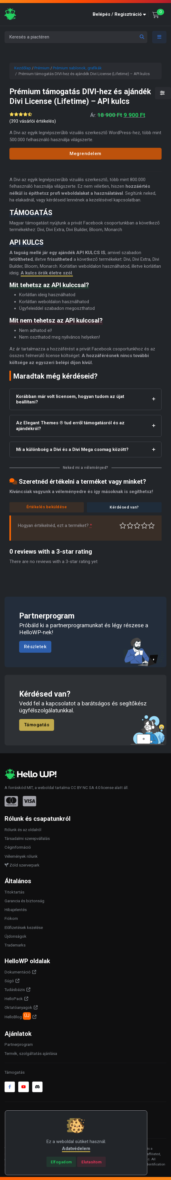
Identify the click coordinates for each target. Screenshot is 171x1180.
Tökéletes (151, 525)
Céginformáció (18, 847)
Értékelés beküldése (46, 507)
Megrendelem (85, 153)
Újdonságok (15, 936)
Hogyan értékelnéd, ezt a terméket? (55, 525)
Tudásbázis (15, 989)
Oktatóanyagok (18, 1007)
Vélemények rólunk (21, 856)
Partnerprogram (19, 1044)
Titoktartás (14, 892)
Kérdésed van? (124, 507)
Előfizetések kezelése (24, 927)
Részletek (35, 646)
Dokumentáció (18, 972)
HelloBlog (18, 1015)
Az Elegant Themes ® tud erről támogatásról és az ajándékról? (70, 425)
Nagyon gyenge (122, 525)
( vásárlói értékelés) (32, 121)
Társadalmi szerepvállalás (27, 838)
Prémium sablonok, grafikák (77, 68)
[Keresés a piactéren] (76, 37)
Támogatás (37, 725)
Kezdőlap (22, 68)
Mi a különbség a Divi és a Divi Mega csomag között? (72, 449)
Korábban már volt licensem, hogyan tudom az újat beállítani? (70, 399)
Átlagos (137, 525)
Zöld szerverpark (22, 865)
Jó (144, 525)
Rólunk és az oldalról (23, 829)
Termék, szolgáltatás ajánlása (31, 1053)
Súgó (9, 981)
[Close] (61, 1162)
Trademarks (15, 945)
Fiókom (11, 918)
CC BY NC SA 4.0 (85, 787)
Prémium (42, 68)
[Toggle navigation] (159, 37)
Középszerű (130, 525)
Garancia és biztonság (24, 901)
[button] (121, 14)
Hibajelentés (16, 909)
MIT (30, 787)
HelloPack (14, 998)
